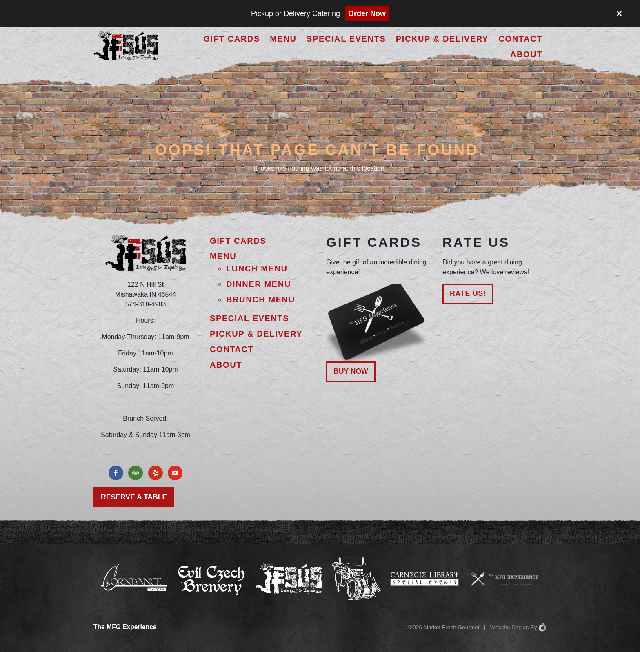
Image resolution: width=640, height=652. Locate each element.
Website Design (509, 627)
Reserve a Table (134, 497)
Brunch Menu (260, 299)
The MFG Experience (125, 626)
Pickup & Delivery (442, 38)
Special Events (346, 38)
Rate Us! (468, 293)
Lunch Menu (256, 268)
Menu (283, 38)
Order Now (367, 13)
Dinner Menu (258, 283)
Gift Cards (232, 38)
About (526, 54)
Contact (520, 38)
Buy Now (350, 371)
